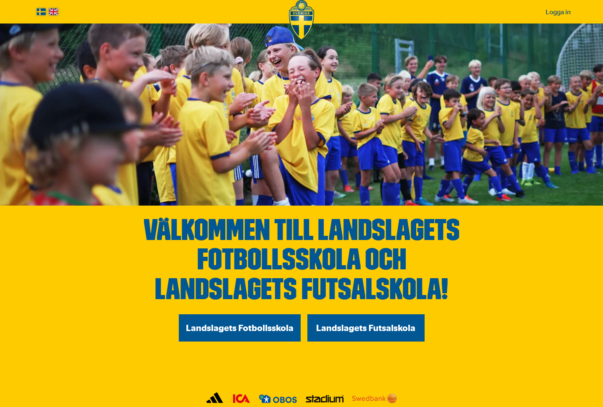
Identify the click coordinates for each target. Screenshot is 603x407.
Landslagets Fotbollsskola (240, 328)
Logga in (558, 12)
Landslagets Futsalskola (365, 328)
